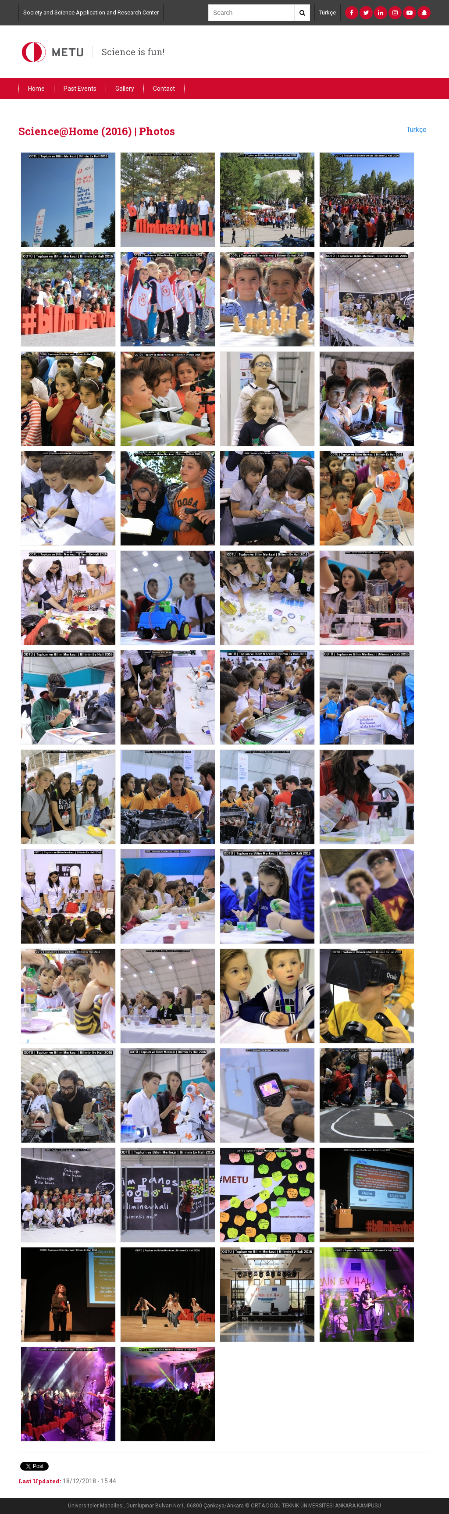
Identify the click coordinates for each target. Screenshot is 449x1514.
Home (36, 88)
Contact (164, 88)
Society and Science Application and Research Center (91, 12)
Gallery (124, 88)
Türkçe (327, 12)
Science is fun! (133, 51)
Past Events (80, 88)
